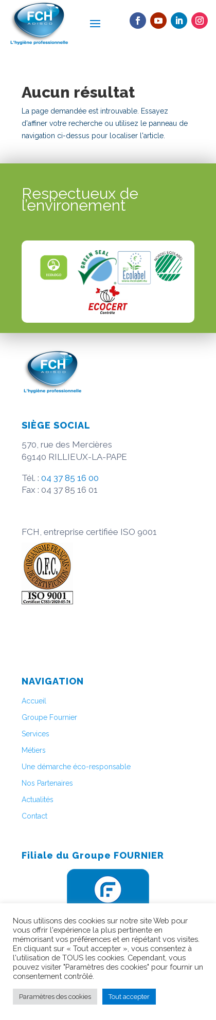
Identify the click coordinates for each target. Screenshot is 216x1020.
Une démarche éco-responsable (76, 767)
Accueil (34, 701)
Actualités (37, 799)
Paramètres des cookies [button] (55, 996)
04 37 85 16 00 (70, 478)
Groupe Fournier (49, 717)
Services (35, 734)
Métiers (34, 750)
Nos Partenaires (47, 783)
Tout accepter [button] (129, 996)
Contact (34, 816)
